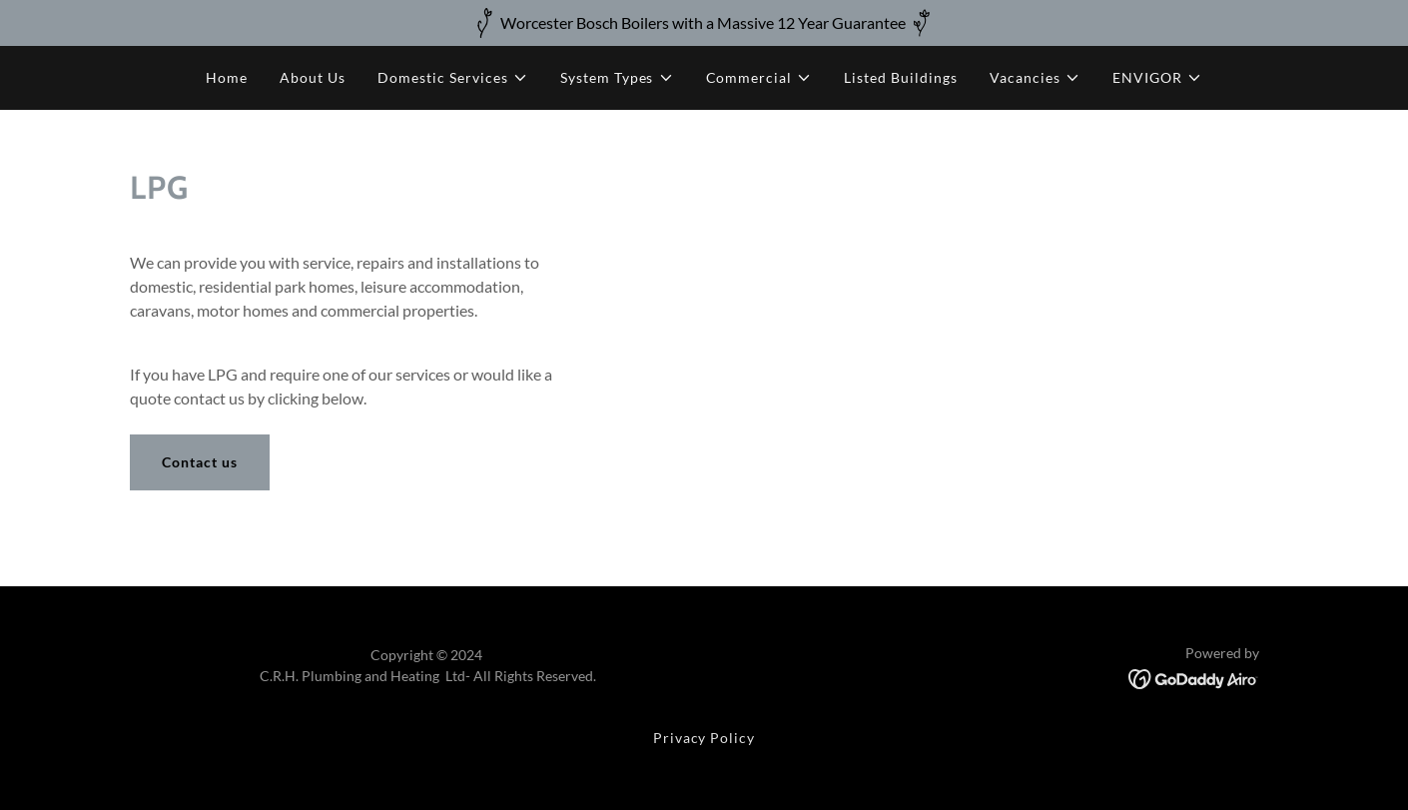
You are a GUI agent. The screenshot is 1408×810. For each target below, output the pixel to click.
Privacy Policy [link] (704, 737)
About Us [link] (313, 77)
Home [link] (227, 77)
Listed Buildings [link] (901, 77)
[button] (452, 78)
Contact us (200, 461)
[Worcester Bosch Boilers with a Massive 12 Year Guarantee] (704, 23)
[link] (1193, 676)
